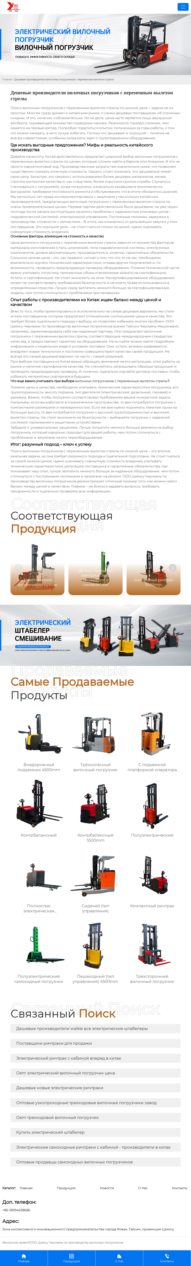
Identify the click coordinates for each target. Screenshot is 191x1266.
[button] (173, 568)
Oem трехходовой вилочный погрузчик (57, 1117)
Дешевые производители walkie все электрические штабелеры (82, 1028)
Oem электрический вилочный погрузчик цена (65, 1073)
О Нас (119, 1258)
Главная (7, 79)
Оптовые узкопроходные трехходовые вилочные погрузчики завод (86, 1102)
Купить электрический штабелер (50, 1132)
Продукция (72, 1258)
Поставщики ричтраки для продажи (54, 1043)
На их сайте (119, 341)
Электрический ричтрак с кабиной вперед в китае (68, 1058)
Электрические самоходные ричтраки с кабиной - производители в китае (93, 1147)
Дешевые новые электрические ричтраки (59, 1087)
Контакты (167, 1258)
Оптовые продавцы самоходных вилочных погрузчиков (74, 1162)
